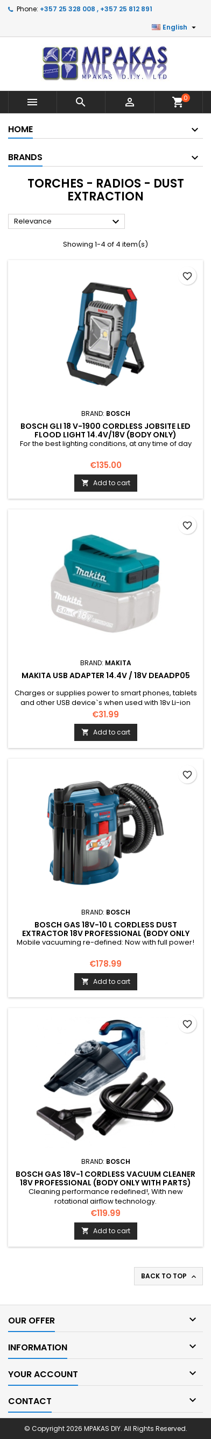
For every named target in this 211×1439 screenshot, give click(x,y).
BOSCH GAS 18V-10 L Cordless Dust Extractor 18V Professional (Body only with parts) (105, 933)
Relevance (68, 221)
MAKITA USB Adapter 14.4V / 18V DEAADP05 (106, 675)
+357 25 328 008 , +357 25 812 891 (96, 8)
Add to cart (105, 482)
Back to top (169, 1276)
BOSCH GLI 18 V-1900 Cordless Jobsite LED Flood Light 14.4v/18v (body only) (105, 430)
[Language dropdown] (175, 27)
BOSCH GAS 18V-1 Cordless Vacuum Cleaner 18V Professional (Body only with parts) (105, 1178)
